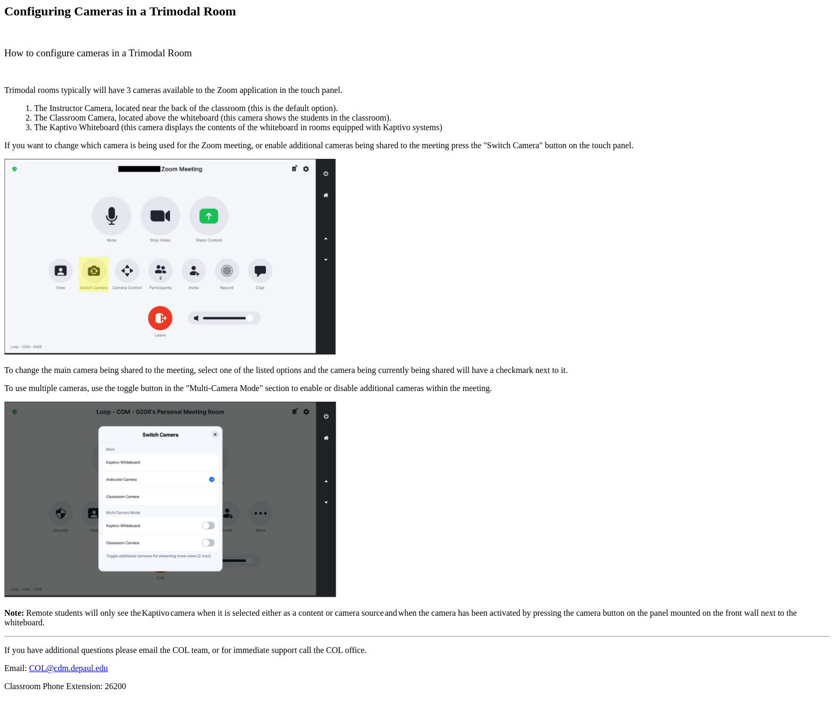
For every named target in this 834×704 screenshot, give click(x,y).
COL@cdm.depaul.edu (68, 668)
